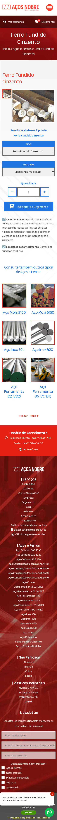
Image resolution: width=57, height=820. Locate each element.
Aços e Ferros (22, 49)
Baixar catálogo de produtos (28, 529)
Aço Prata (28, 632)
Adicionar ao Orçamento (28, 206)
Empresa (28, 497)
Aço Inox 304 (14, 349)
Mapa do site (28, 520)
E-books (28, 511)
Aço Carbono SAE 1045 (28, 550)
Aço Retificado (28, 637)
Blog (28, 506)
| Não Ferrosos (28, 657)
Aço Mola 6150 (42, 312)
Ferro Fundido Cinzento (28, 641)
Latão (28, 675)
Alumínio (28, 662)
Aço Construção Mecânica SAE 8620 (28, 573)
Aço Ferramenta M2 (28, 600)
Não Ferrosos (14, 772)
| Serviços (28, 479)
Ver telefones (13, 21)
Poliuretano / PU (28, 696)
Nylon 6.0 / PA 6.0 (28, 687)
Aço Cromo (28, 582)
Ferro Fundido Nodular (28, 646)
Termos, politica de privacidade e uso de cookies (28, 817)
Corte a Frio (12, 787)
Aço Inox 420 (42, 349)
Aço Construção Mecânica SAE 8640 (28, 577)
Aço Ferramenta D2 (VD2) (14, 391)
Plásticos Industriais (17, 777)
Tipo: (28, 144)
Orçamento (45, 21)
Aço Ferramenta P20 (28, 595)
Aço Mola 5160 (14, 312)
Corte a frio (28, 483)
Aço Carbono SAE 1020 (28, 554)
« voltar (23, 415)
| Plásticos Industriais (28, 683)
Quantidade (28, 183)
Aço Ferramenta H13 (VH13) (28, 605)
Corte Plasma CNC (28, 493)
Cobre (28, 671)
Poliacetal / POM (28, 692)
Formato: (29, 164)
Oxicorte (28, 488)
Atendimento (28, 515)
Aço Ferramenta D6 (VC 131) (43, 391)
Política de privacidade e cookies (28, 525)
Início (6, 49)
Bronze (28, 666)
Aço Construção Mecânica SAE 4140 (29, 563)
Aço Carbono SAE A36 (28, 559)
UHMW (28, 701)
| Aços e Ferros (28, 545)
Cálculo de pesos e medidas (28, 534)
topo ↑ (34, 415)
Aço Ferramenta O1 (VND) (28, 609)
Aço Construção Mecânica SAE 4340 (28, 568)
